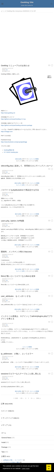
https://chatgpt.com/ (7, 131)
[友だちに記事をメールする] (49, 65)
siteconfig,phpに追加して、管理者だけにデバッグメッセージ (27, 166)
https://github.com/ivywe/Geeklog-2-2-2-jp (13, 119)
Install (5, 442)
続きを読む (18, 159)
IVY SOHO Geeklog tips (11, 152)
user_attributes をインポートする (16, 296)
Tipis (4, 452)
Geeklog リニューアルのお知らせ (15, 65)
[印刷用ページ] (52, 65)
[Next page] (32, 398)
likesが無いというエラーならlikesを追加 (18, 276)
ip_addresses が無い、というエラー (17, 354)
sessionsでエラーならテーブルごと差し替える (21, 374)
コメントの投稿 (34, 159)
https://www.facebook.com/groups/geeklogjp (14, 142)
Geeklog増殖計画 (9, 150)
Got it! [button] (49, 467)
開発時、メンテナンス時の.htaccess (16, 252)
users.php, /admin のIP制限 (12, 221)
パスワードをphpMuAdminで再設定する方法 (20, 190)
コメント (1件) (20, 185)
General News (7, 437)
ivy (7, 69)
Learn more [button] (26, 468)
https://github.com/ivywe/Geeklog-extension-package (16, 125)
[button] (2, 4)
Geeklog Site (27, 2)
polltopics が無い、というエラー (13, 460)
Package (6, 447)
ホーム (3, 433)
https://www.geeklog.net (8, 113)
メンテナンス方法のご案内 (11, 462)
